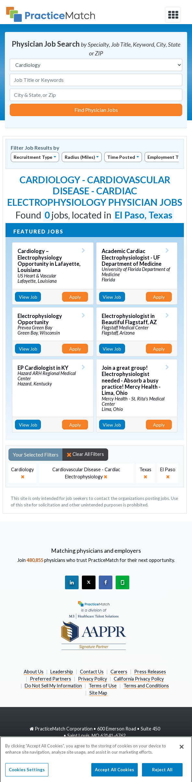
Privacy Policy (92, 679)
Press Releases (150, 671)
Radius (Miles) (80, 157)
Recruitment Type (33, 157)
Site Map (98, 693)
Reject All (162, 772)
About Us (34, 671)
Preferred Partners (50, 679)
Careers (118, 671)
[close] (22, 473)
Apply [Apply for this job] (75, 297)
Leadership (61, 671)
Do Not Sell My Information (53, 685)
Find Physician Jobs (96, 110)
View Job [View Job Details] (28, 297)
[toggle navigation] (173, 15)
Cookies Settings (27, 772)
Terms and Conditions (146, 685)
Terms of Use (103, 685)
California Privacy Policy (139, 679)
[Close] (181, 750)
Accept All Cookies (114, 772)
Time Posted (121, 157)
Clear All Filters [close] (85, 454)
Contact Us (92, 671)
